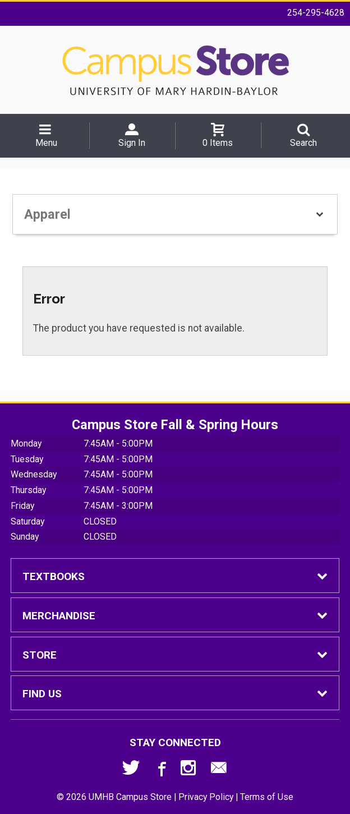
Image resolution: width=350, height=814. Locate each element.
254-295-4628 (315, 12)
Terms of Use (266, 797)
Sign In (131, 142)
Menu (46, 142)
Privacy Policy (205, 797)
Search (303, 142)
